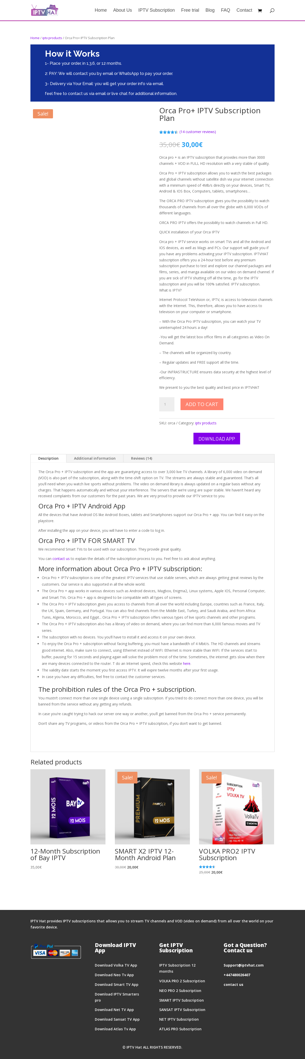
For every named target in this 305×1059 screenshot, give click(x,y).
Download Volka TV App (116, 965)
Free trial (190, 10)
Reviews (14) (141, 458)
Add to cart (202, 404)
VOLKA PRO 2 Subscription (182, 980)
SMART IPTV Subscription (181, 1000)
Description (48, 458)
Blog (210, 10)
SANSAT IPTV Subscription (182, 1009)
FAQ (225, 10)
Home (101, 10)
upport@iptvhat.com (245, 965)
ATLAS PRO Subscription (180, 1028)
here (186, 663)
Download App (217, 439)
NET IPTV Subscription (179, 1019)
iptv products (52, 38)
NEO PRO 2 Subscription (180, 990)
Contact (244, 10)
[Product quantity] (166, 404)
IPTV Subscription (156, 10)
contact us (61, 558)
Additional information (95, 458)
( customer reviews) (198, 131)
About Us (122, 10)
